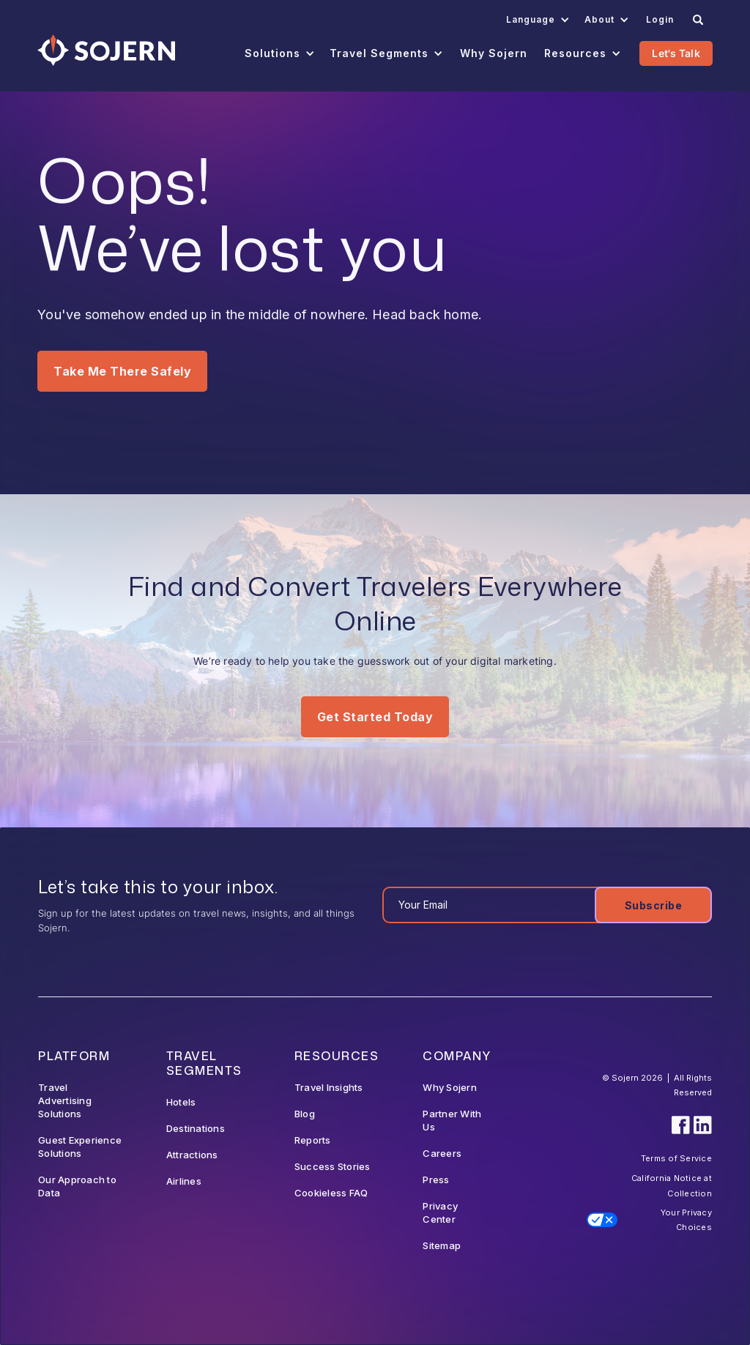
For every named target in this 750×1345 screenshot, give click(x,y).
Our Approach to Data (77, 1186)
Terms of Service (676, 1158)
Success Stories (332, 1166)
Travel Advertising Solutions (65, 1100)
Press (436, 1179)
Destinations (195, 1128)
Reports (312, 1140)
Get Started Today (375, 716)
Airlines (183, 1181)
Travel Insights (328, 1087)
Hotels (181, 1102)
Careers (442, 1153)
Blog (304, 1113)
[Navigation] (105, 50)
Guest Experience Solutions (80, 1146)
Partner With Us (452, 1120)
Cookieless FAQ (331, 1193)
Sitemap (442, 1245)
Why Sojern (450, 1087)
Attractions (192, 1154)
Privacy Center (440, 1212)
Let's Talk (676, 53)
